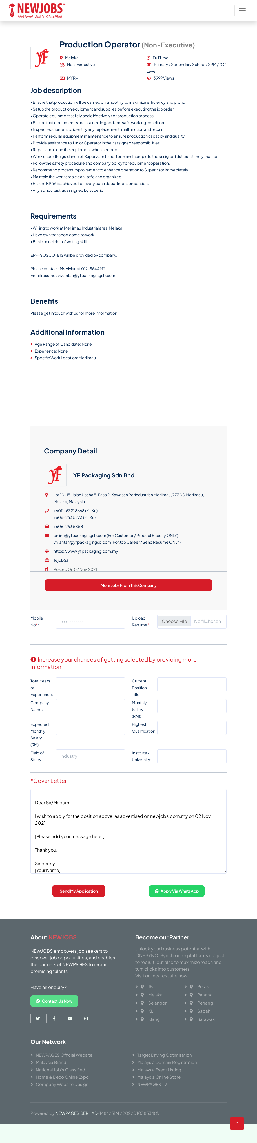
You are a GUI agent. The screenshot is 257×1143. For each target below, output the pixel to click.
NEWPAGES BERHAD (77, 1113)
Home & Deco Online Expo (62, 1077)
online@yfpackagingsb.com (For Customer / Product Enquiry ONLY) (116, 646)
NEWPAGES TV (152, 1084)
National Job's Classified (60, 1069)
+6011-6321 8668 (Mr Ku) (76, 621)
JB (147, 986)
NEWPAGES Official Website (64, 1055)
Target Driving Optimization (164, 1055)
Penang (201, 1002)
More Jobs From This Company (129, 696)
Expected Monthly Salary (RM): (39, 752)
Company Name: (39, 724)
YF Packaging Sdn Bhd (103, 586)
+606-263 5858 (68, 637)
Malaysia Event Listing (159, 1069)
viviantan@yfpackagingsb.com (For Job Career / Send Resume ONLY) (117, 653)
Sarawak (202, 1019)
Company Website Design (62, 1084)
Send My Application (79, 908)
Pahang (201, 994)
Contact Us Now (54, 1000)
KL (147, 1011)
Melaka (152, 994)
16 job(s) (61, 671)
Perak (199, 986)
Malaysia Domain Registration (167, 1062)
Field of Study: (37, 774)
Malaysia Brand (51, 1062)
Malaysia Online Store (159, 1077)
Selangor (154, 1002)
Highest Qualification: (144, 746)
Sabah (200, 1011)
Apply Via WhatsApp (177, 908)
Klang (150, 1019)
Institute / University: (141, 774)
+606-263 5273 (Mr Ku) (75, 628)
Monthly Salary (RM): (139, 727)
